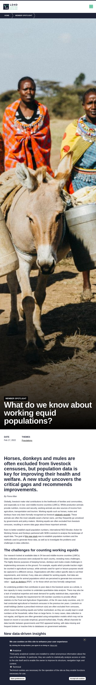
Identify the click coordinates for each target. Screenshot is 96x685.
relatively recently (62, 515)
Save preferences (17, 681)
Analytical (16, 653)
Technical (17, 669)
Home (6, 15)
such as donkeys (18, 582)
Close (84, 642)
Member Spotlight (23, 15)
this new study (31, 536)
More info (53, 648)
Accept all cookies (77, 681)
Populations (27, 440)
